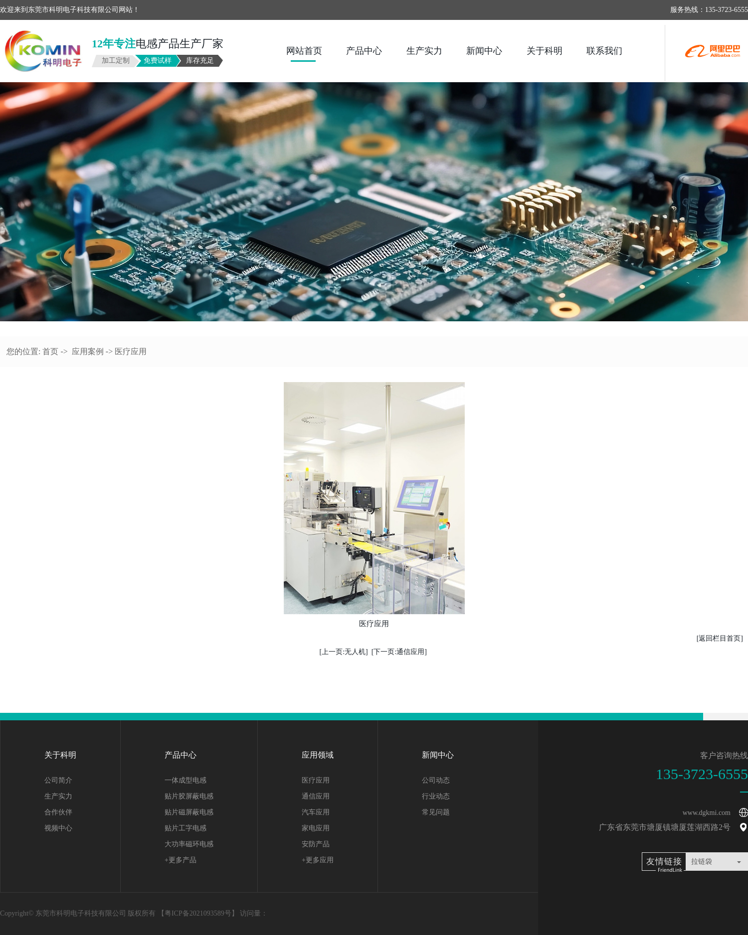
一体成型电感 (185, 780)
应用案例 (88, 351)
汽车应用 (316, 812)
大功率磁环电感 (189, 844)
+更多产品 (180, 860)
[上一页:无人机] (344, 652)
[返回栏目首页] (720, 638)
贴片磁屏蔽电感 (189, 812)
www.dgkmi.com (707, 812)
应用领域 (318, 755)
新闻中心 (484, 51)
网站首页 (304, 51)
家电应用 (316, 828)
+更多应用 (318, 860)
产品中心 (364, 51)
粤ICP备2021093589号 (198, 913)
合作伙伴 (58, 812)
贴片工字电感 (185, 828)
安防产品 (316, 844)
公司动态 (436, 780)
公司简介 (58, 780)
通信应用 (316, 796)
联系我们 (604, 51)
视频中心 (58, 828)
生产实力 (424, 51)
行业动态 (436, 796)
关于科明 (544, 51)
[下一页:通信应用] (399, 652)
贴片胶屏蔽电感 (189, 796)
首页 (50, 351)
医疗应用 (316, 780)
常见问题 (436, 812)
